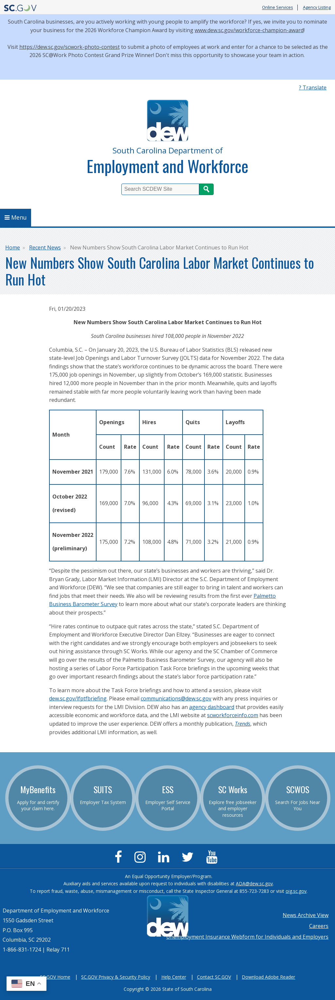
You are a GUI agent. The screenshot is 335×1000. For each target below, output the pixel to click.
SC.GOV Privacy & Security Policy (115, 977)
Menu (16, 217)
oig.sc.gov (296, 891)
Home (12, 247)
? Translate (312, 87)
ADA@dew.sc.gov (254, 883)
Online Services (277, 7)
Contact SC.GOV (214, 977)
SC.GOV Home (55, 977)
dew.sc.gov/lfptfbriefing (78, 698)
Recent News (45, 247)
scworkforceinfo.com (232, 715)
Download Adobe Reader (268, 977)
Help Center (173, 977)
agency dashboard (211, 707)
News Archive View (305, 915)
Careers (318, 926)
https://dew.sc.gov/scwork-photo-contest (69, 46)
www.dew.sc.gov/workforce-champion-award (249, 30)
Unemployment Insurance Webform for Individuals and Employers (247, 936)
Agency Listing (317, 7)
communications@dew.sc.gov (176, 698)
